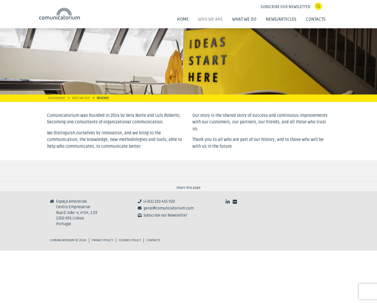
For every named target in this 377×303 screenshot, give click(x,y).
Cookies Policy (130, 293)
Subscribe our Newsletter (165, 268)
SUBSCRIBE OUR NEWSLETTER (285, 7)
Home (183, 19)
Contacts (315, 19)
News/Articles (281, 19)
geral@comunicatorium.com (168, 260)
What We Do (244, 19)
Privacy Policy (102, 293)
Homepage (56, 98)
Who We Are (210, 19)
